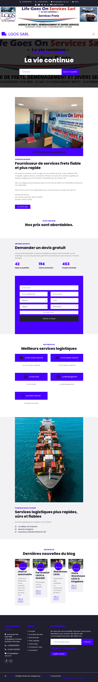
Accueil (31, 631)
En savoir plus (22, 207)
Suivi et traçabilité (70, 72)
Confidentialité (67, 678)
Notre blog (32, 644)
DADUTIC (64, 676)
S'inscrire (87, 642)
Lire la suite (20, 600)
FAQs (90, 678)
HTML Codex (45, 676)
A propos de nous (35, 634)
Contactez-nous (35, 647)
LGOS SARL (15, 34)
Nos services (33, 637)
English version (57, 4)
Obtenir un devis (49, 318)
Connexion (32, 650)
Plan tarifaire (33, 641)
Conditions (80, 678)
